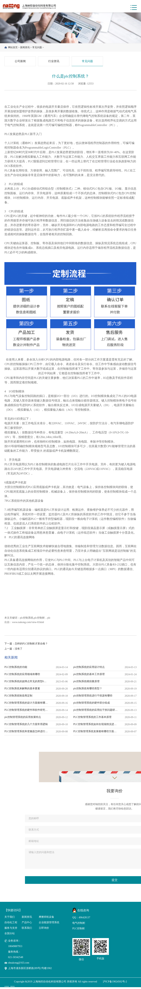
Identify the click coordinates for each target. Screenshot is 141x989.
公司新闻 (20, 62)
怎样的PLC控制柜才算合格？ (31, 645)
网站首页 (13, 47)
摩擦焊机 (12, 988)
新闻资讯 (25, 47)
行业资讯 (54, 62)
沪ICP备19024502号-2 (115, 983)
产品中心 (27, 924)
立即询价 (44, 929)
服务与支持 (10, 929)
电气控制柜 (78, 924)
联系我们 (27, 929)
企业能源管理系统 (49, 924)
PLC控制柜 (78, 930)
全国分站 (9, 935)
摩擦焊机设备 (46, 918)
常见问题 (37, 47)
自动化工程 (10, 924)
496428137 (84, 919)
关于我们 (9, 918)
